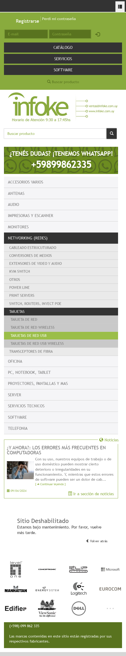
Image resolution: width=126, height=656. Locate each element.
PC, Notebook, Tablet (29, 372)
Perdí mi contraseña (59, 18)
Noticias (109, 439)
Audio (13, 204)
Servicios (63, 58)
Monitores (18, 226)
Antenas (16, 193)
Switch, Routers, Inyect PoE (35, 303)
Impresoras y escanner (30, 215)
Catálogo (63, 47)
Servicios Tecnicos (26, 405)
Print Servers (21, 295)
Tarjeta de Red (24, 319)
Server (14, 394)
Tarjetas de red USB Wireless (37, 343)
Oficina (15, 361)
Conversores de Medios (30, 255)
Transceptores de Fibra (31, 351)
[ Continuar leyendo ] (50, 484)
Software (63, 69)
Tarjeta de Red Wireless (33, 327)
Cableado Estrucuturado (32, 247)
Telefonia (18, 428)
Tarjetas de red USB (29, 335)
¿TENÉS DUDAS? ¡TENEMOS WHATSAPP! (61, 160)
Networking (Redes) (28, 237)
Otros (14, 279)
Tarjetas (17, 311)
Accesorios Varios (25, 182)
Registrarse (27, 21)
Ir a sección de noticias (91, 493)
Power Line (19, 287)
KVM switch (19, 271)
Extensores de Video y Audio (35, 263)
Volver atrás (96, 541)
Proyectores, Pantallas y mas (38, 383)
